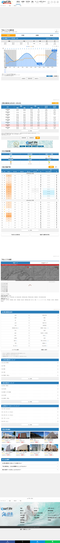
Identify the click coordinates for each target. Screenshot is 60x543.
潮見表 (18, 2)
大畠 (15, 325)
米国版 (49, 520)
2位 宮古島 (4, 388)
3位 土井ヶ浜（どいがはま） (8, 415)
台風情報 (22, 517)
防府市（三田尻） (44, 333)
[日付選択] (30, 78)
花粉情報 (22, 522)
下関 (15, 343)
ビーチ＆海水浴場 (38, 513)
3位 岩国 (3, 369)
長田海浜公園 (27, 299)
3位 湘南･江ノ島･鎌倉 (6, 392)
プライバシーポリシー (53, 515)
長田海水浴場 (24, 297)
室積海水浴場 (3, 297)
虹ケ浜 (32, 299)
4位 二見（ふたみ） (6, 418)
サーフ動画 (36, 515)
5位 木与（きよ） (5, 421)
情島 (44, 317)
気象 (32, 2)
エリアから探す (15, 349)
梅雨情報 (22, 520)
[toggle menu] (58, 1)
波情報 (23, 2)
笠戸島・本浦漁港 (9, 299)
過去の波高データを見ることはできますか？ (11, 469)
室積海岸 (36, 297)
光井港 (52, 299)
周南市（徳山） (44, 328)
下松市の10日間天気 (15, 234)
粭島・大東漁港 (17, 299)
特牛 (15, 335)
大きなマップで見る (5, 294)
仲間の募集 (36, 517)
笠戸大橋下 (3, 299)
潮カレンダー (23, 513)
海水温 (51, 35)
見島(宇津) (44, 315)
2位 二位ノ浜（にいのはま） (8, 411)
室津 (44, 330)
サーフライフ (3, 500)
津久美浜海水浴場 (42, 297)
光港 (35, 299)
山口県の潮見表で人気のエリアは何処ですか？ (12, 463)
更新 (38, 137)
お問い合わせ (42, 2)
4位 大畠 (3, 372)
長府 (15, 340)
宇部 (44, 335)
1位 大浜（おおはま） (6, 408)
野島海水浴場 (30, 297)
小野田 (15, 338)
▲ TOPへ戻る (30, 498)
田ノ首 (14, 345)
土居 (15, 322)
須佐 (44, 320)
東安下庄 (44, 322)
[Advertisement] (30, 18)
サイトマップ (51, 513)
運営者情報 (50, 510)
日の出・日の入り (24, 527)
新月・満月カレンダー (25, 529)
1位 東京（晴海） (5, 385)
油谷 (15, 333)
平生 (15, 330)
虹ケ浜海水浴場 (18, 297)
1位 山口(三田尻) (5, 362)
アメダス (22, 524)
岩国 (15, 317)
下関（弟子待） (44, 340)
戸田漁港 (48, 299)
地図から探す (44, 349)
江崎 (15, 315)
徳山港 (22, 299)
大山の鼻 (44, 345)
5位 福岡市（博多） (6, 398)
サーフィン (37, 2)
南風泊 (43, 343)
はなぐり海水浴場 (10, 297)
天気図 (22, 35)
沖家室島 (44, 325)
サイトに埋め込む (55, 103)
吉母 (44, 338)
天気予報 (27, 2)
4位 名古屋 (4, 395)
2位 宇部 (3, 365)
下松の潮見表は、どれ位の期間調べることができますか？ (14, 466)
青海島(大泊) (14, 328)
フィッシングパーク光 (41, 299)
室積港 (2, 301)
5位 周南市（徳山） (6, 375)
